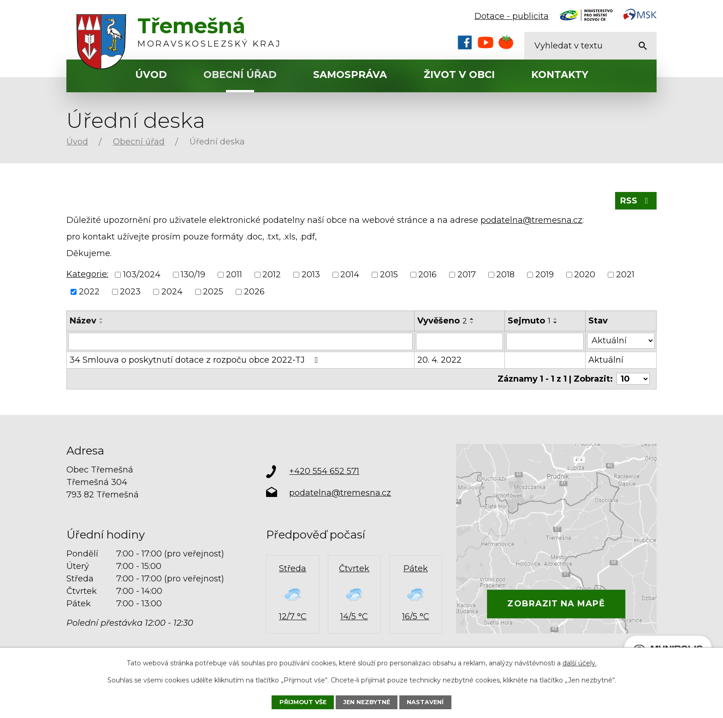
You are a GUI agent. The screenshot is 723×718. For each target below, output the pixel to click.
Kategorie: (87, 274)
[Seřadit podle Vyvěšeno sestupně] (472, 322)
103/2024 (141, 274)
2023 (130, 292)
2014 (349, 274)
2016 (427, 274)
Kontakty (559, 74)
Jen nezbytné (366, 702)
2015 (389, 274)
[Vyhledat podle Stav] (621, 341)
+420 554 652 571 (324, 471)
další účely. (580, 663)
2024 (172, 292)
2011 (234, 274)
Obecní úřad (240, 74)
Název (83, 321)
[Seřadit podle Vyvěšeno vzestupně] (472, 319)
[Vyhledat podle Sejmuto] (545, 341)
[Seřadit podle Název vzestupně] (101, 319)
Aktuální (605, 360)
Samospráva (350, 74)
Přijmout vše (302, 702)
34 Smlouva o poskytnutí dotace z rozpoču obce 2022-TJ (196, 360)
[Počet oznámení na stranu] (633, 379)
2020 (584, 274)
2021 (625, 274)
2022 (89, 292)
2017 (466, 274)
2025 (213, 292)
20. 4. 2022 (439, 360)
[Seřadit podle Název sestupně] (101, 322)
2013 (311, 274)
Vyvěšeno (442, 321)
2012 (271, 274)
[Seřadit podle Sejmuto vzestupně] (556, 319)
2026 (254, 292)
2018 (505, 274)
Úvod (151, 74)
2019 (544, 274)
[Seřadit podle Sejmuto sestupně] (556, 322)
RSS (636, 201)
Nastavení (425, 702)
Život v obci (459, 74)
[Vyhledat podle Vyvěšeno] (459, 341)
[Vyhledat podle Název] (240, 341)
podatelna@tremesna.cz (531, 220)
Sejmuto (529, 321)
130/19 (193, 274)
